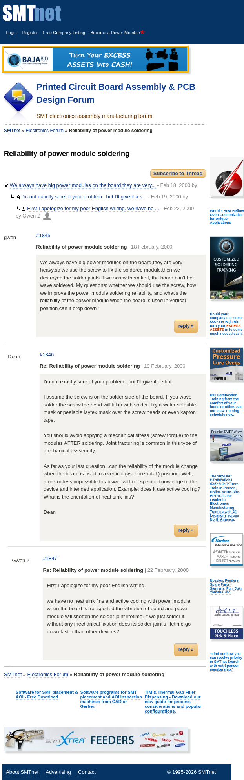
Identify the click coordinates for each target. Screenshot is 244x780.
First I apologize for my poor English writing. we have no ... (93, 208)
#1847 (50, 558)
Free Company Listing (64, 32)
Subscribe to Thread (178, 173)
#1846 (47, 354)
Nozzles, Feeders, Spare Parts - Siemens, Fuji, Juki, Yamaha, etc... (226, 586)
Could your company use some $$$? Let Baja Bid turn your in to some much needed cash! (226, 324)
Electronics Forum (44, 130)
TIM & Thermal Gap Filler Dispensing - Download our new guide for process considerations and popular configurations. (173, 701)
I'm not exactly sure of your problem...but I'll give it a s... (83, 197)
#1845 (43, 235)
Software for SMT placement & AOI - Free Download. (47, 694)
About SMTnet (22, 772)
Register (30, 32)
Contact (87, 772)
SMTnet (12, 130)
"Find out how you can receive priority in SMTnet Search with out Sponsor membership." (226, 661)
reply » (186, 326)
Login (11, 32)
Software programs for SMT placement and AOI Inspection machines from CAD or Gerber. (111, 699)
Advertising (58, 772)
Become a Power (117, 32)
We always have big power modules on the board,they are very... (83, 185)
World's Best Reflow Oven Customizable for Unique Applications (227, 217)
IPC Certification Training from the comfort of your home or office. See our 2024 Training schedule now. (226, 405)
